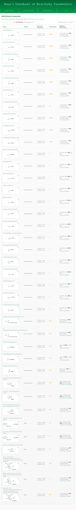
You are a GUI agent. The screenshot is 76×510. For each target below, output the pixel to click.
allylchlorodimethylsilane (9, 113)
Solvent (26, 27)
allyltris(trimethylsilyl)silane (10, 342)
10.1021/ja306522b (64, 36)
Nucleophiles (32, 19)
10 (67, 22)
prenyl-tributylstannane (9, 293)
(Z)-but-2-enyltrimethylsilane (10, 209)
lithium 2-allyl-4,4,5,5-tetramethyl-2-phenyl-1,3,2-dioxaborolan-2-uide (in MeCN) (12, 475)
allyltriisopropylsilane (8, 173)
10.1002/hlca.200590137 (66, 322)
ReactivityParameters (40, 26)
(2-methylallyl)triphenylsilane (10, 102)
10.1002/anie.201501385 (66, 384)
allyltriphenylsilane (8, 90)
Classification (52, 27)
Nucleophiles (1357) (28, 10)
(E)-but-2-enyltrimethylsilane (10, 221)
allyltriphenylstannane (8, 42)
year (65, 27)
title (61, 27)
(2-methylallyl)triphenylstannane (11, 304)
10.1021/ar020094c (64, 155)
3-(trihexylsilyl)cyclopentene (10, 257)
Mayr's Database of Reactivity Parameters (38, 4)
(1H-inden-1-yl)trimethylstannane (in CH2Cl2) (12, 378)
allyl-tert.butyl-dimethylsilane (10, 149)
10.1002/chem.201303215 (66, 372)
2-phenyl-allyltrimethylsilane (10, 366)
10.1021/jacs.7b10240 (65, 411)
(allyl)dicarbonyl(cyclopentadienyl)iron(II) (13, 316)
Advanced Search (9, 10)
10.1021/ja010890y (64, 48)
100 (71, 22)
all (73, 22)
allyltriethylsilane (7, 161)
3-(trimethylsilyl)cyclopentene (10, 245)
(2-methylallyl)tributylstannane (11, 78)
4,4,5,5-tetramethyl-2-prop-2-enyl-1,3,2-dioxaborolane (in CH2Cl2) (11, 405)
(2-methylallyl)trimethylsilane (10, 54)
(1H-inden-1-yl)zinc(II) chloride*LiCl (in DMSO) (12, 418)
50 (69, 22)
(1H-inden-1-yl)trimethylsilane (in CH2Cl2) (11, 392)
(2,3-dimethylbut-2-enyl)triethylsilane (12, 233)
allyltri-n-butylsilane (8, 185)
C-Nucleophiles (40, 19)
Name (4, 27)
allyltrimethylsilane (8, 30)
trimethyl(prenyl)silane (8, 125)
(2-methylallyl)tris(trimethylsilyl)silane (12, 354)
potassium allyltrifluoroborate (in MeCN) (13, 445)
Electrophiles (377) (47, 10)
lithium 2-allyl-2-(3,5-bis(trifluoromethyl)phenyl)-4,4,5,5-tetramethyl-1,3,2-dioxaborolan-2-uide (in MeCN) (13, 459)
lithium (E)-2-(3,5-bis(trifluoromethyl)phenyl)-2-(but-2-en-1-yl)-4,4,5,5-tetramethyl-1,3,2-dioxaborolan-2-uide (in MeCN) (13, 490)
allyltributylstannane (8, 66)
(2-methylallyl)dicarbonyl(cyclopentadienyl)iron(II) (13, 329)
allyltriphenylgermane (8, 281)
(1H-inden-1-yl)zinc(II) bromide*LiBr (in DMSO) (12, 432)
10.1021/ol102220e (64, 348)
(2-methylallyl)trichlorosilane (10, 269)
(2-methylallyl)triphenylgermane (11, 137)
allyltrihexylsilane (7, 197)
